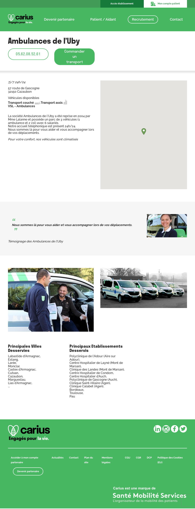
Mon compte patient (165, 4)
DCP (149, 458)
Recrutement (143, 19)
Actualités (57, 458)
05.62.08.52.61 (28, 54)
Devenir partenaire (59, 19)
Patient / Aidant (103, 19)
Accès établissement (121, 3)
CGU (127, 458)
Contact (176, 19)
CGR (138, 458)
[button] (143, 132)
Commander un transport (74, 57)
